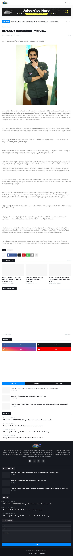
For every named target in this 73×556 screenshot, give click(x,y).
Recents (36, 384)
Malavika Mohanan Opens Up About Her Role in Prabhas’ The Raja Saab (34, 22)
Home (4, 27)
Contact (42, 553)
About (36, 553)
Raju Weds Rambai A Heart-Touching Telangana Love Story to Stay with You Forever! (39, 404)
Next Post (67, 334)
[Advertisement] (36, 367)
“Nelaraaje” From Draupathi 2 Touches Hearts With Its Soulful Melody (59, 279)
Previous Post (7, 334)
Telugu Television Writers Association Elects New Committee (23, 438)
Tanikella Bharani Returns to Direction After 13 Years (28, 396)
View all (69, 260)
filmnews (9, 27)
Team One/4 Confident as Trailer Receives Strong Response (34, 279)
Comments (59, 384)
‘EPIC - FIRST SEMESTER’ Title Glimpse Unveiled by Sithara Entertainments (11, 279)
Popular (13, 384)
